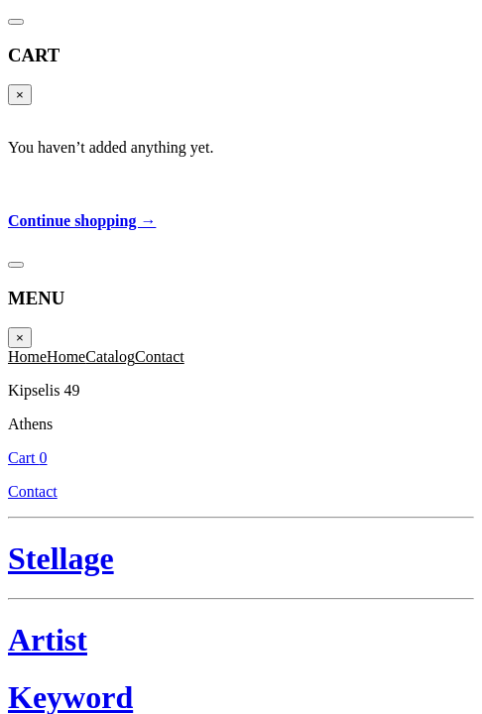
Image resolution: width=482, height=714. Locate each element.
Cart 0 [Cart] (327, 26)
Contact (327, 48)
